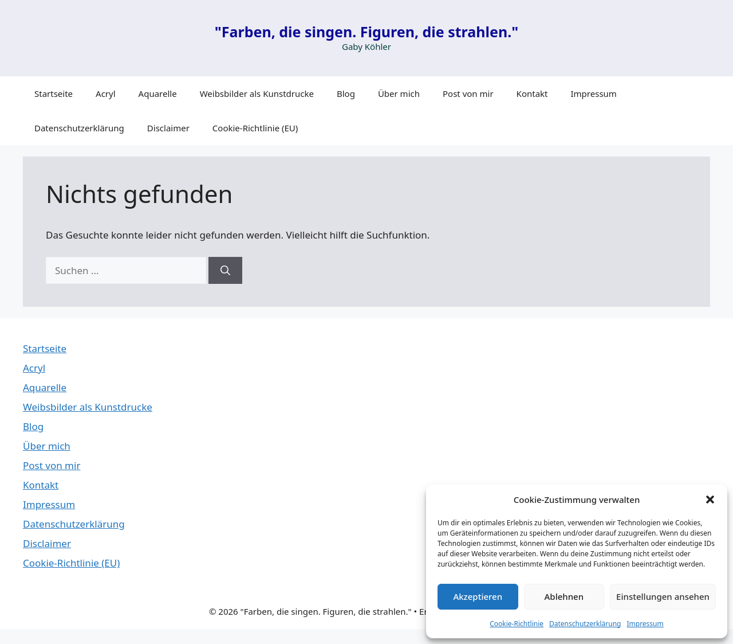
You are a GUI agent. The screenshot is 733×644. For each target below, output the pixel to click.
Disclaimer (168, 128)
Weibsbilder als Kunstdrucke (257, 93)
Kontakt (532, 93)
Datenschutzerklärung (585, 624)
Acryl (106, 93)
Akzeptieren (477, 596)
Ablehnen (564, 596)
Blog (346, 93)
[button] (710, 499)
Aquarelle (158, 93)
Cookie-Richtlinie (516, 624)
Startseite (53, 93)
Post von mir (468, 93)
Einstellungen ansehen (663, 596)
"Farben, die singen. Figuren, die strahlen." (366, 31)
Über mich (399, 93)
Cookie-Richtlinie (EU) (255, 128)
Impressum (644, 624)
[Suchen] (225, 270)
